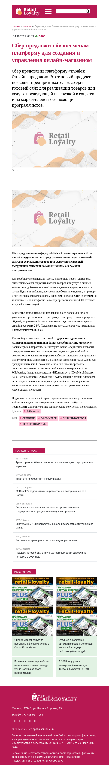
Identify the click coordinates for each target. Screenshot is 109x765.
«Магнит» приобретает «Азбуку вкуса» (38, 478)
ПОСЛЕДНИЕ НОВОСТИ (27, 450)
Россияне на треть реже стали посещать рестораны (46, 540)
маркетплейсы (54, 265)
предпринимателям (57, 257)
